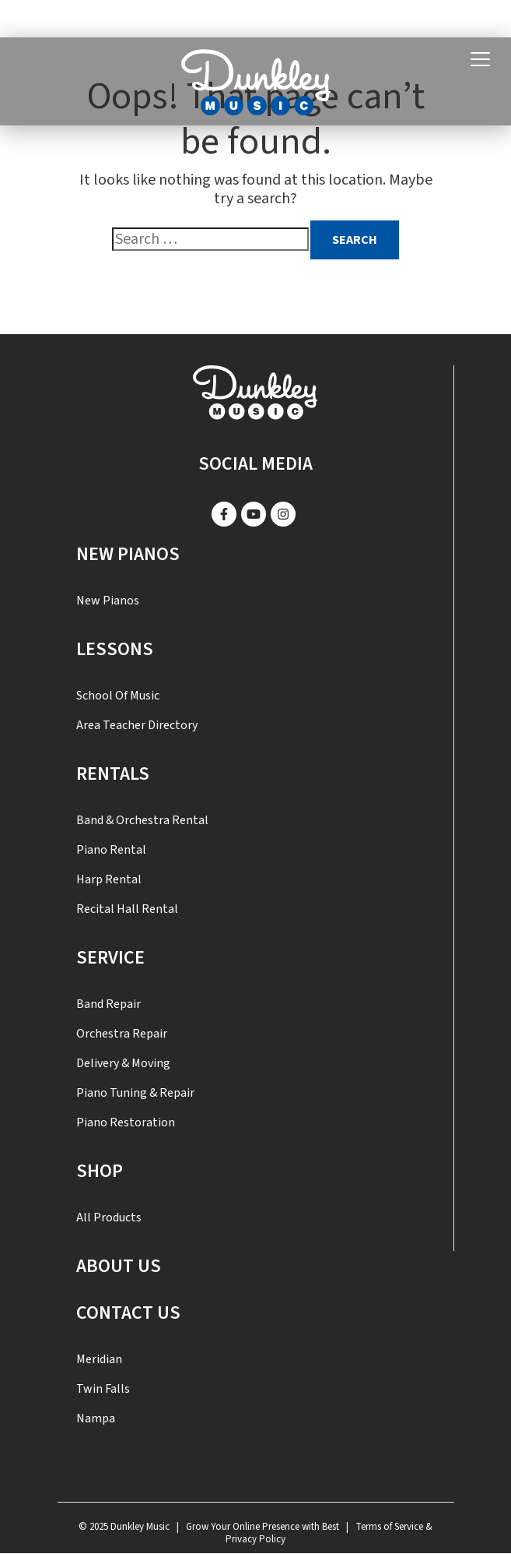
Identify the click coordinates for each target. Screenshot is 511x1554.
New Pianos (128, 554)
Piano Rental (111, 849)
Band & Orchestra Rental (142, 820)
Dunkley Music (140, 1527)
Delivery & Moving (123, 1063)
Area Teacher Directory (137, 725)
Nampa (95, 1418)
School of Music (117, 695)
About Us (118, 1266)
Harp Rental (109, 879)
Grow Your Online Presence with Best (262, 1527)
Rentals (112, 774)
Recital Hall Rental (127, 909)
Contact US (128, 1313)
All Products (109, 1217)
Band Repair (108, 1004)
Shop (99, 1171)
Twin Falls (103, 1388)
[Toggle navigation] (480, 60)
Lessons (114, 649)
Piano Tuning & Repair (135, 1092)
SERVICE (110, 957)
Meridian (99, 1359)
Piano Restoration (125, 1122)
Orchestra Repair (121, 1033)
